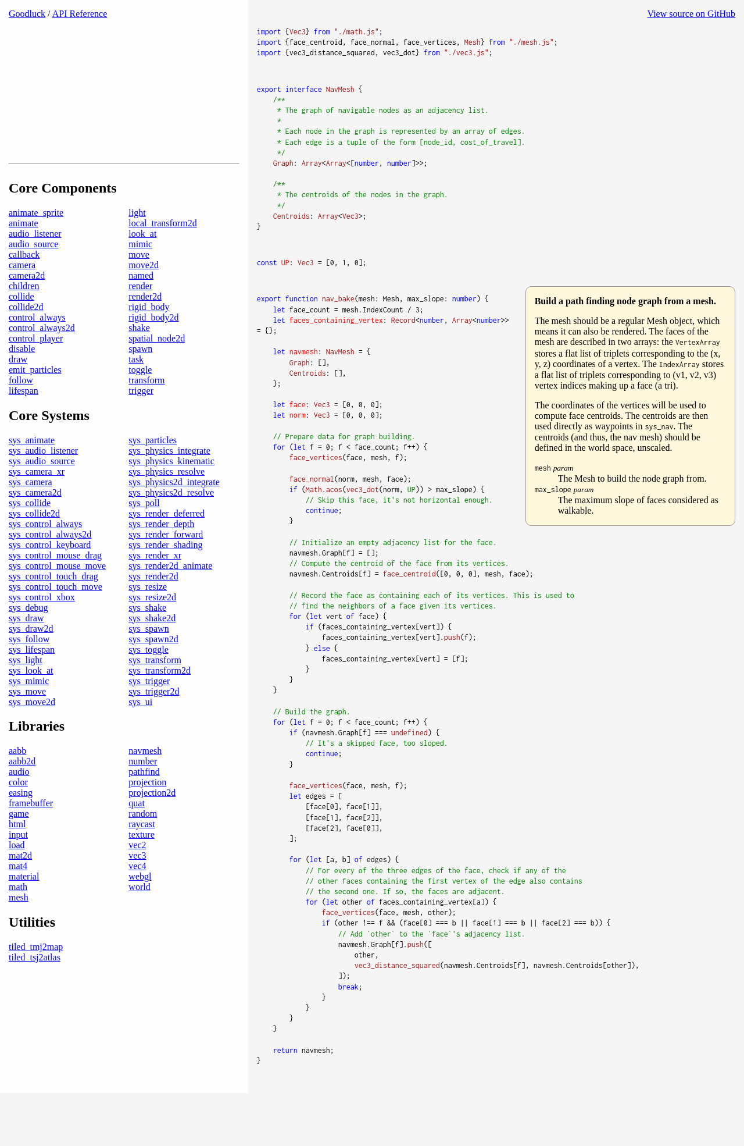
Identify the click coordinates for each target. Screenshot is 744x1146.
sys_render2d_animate (170, 592)
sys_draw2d (31, 655)
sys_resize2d (152, 623)
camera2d (27, 302)
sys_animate (32, 466)
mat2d (20, 882)
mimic (140, 270)
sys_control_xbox (42, 623)
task (136, 385)
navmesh (145, 777)
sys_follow (29, 665)
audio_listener (35, 260)
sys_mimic (29, 707)
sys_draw (26, 644)
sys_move (27, 718)
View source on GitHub (691, 14)
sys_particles (152, 466)
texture (141, 861)
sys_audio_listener (43, 477)
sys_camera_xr (37, 498)
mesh (18, 924)
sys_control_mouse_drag (55, 581)
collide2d (26, 333)
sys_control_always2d (50, 560)
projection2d (152, 819)
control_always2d (42, 354)
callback (24, 281)
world (139, 914)
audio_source (33, 270)
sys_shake (147, 634)
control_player (36, 364)
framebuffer (31, 830)
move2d (143, 291)
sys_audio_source (42, 487)
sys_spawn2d (153, 665)
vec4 (137, 893)
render (140, 312)
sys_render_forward (165, 560)
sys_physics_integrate (169, 477)
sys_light (25, 686)
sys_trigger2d (153, 718)
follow (21, 406)
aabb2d (22, 788)
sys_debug (28, 634)
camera (22, 291)
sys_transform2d (159, 697)
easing (21, 819)
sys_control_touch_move (55, 613)
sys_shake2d (152, 644)
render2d (145, 323)
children (24, 312)
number (142, 788)
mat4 (18, 893)
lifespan (23, 417)
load (17, 872)
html (17, 851)
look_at (142, 260)
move (138, 281)
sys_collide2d (34, 539)
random (142, 840)
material (24, 903)
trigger (140, 417)
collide (21, 323)
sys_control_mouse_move (57, 592)
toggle (140, 396)
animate (23, 249)
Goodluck (27, 14)
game (19, 840)
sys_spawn (148, 655)
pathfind (143, 798)
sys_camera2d (35, 519)
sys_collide (30, 529)
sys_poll (143, 529)
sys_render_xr (154, 581)
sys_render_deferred (166, 539)
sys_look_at (31, 697)
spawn (140, 375)
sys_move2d (32, 728)
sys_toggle (148, 676)
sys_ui (140, 728)
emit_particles (35, 396)
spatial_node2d (156, 364)
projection (147, 809)
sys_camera (30, 508)
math (18, 914)
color (18, 809)
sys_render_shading (165, 571)
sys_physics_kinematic (171, 487)
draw (18, 385)
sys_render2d (153, 602)
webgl (139, 903)
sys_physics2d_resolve (171, 519)
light (136, 239)
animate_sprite (36, 239)
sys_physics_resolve (166, 498)
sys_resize (147, 613)
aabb (17, 777)
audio (19, 798)
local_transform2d (162, 249)
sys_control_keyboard (50, 571)
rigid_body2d (153, 343)
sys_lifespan (32, 676)
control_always (37, 343)
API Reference (80, 14)
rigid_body (148, 333)
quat (136, 830)
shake (138, 354)
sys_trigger (149, 707)
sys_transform (154, 686)
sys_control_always (45, 550)
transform (146, 406)
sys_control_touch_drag (53, 602)
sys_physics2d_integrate (173, 508)
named (140, 302)
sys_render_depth (161, 550)
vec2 (137, 872)
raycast (141, 851)
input (18, 861)
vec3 (137, 882)
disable (22, 375)
